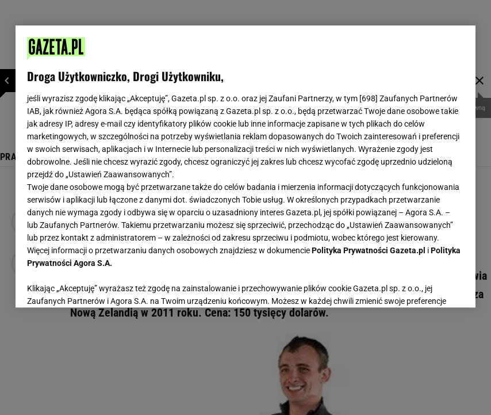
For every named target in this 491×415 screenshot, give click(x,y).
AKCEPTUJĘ (425, 285)
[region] (245, 166)
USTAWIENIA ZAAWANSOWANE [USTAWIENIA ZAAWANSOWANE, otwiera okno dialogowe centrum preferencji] (102, 284)
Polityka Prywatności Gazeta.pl (368, 250)
